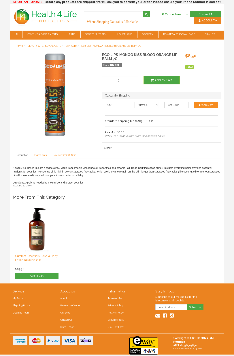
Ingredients (40, 155)
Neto (200, 350)
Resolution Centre (70, 306)
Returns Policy (116, 313)
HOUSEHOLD (125, 34)
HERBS (71, 34)
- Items (171, 14)
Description (22, 155)
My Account (19, 298)
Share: (112, 65)
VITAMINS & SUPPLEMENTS (42, 34)
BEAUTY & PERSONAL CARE (179, 34)
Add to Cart (161, 80)
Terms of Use (115, 298)
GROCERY (148, 34)
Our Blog (65, 313)
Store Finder (67, 328)
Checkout (206, 14)
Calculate (206, 104)
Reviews (64, 155)
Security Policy (116, 321)
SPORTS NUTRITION (96, 34)
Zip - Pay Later (116, 328)
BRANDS (210, 34)
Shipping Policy (21, 306)
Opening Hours (21, 313)
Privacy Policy (115, 306)
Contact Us (66, 321)
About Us (65, 298)
